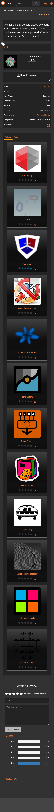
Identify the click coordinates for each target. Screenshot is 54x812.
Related (8, 137)
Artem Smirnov (44, 87)
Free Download (27, 75)
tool (6, 47)
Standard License (43, 115)
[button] (9, 3)
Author (16, 137)
